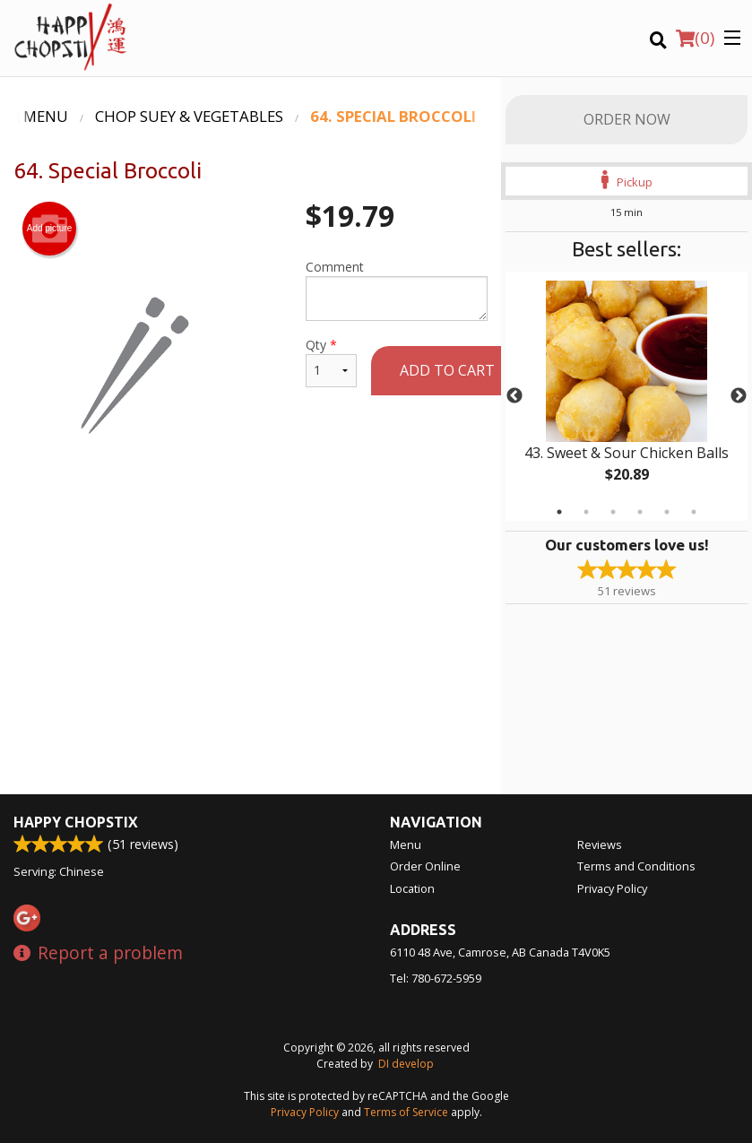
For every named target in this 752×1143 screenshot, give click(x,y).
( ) (695, 37)
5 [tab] (667, 512)
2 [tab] (586, 512)
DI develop (406, 1063)
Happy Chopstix (75, 822)
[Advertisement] (250, 548)
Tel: (435, 978)
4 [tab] (640, 512)
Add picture (50, 228)
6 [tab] (694, 512)
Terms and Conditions (636, 866)
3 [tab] (613, 512)
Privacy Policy (612, 888)
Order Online (425, 866)
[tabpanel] (626, 396)
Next (739, 396)
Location (412, 888)
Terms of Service (406, 1112)
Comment (397, 289)
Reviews (599, 844)
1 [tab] (559, 512)
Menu (405, 844)
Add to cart (447, 370)
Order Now (626, 119)
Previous (514, 396)
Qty (331, 361)
